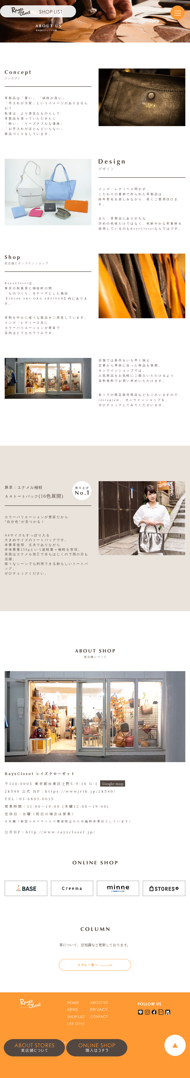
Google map (112, 783)
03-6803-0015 (36, 798)
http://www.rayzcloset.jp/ (61, 831)
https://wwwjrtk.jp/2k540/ (80, 791)
